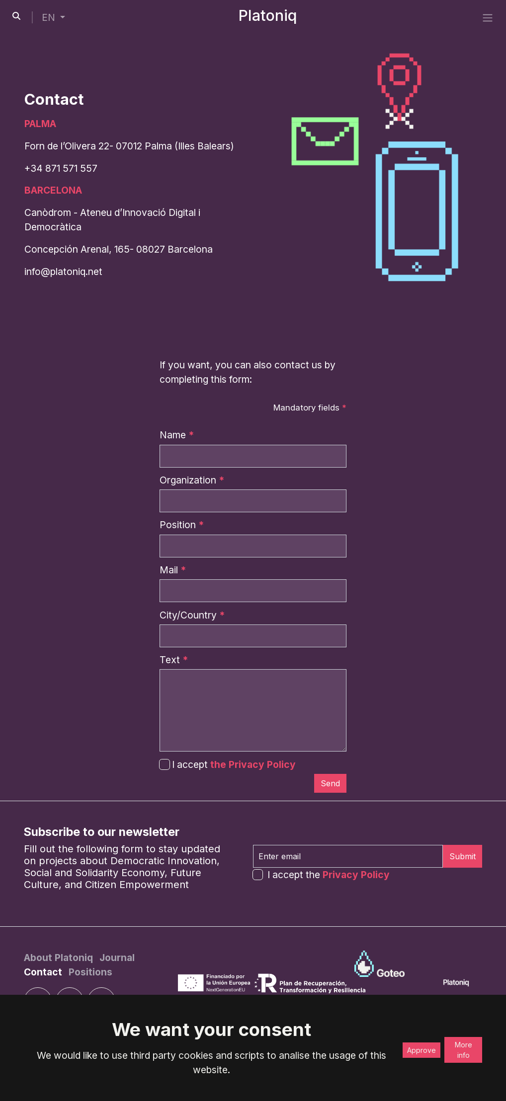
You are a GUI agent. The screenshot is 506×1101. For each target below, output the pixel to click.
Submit (462, 856)
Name (177, 435)
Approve (421, 1050)
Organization (192, 480)
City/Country (192, 615)
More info (463, 1049)
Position (182, 525)
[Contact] (44, 972)
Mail (173, 570)
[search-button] (16, 15)
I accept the (328, 875)
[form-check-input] (257, 874)
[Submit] (330, 783)
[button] (53, 17)
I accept (227, 764)
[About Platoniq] (59, 957)
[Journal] (117, 957)
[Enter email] (348, 856)
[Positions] (90, 972)
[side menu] (487, 17)
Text (174, 660)
